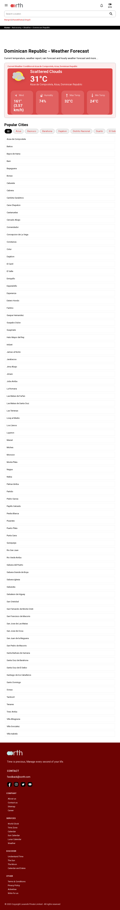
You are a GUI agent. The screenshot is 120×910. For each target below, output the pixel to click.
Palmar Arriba (13, 484)
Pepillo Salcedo (14, 506)
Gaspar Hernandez (15, 315)
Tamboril (11, 697)
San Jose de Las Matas (17, 623)
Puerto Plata (12, 528)
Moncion (11, 455)
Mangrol (7, 20)
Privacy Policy (14, 885)
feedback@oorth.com (18, 776)
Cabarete (11, 183)
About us (12, 799)
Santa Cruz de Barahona (17, 660)
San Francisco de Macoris (18, 616)
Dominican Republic (41, 28)
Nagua (10, 469)
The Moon (12, 864)
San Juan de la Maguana (18, 638)
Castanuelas (12, 212)
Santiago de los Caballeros (19, 675)
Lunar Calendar (14, 839)
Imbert (9, 344)
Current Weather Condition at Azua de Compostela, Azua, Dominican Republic (42, 66)
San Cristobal (13, 601)
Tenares (10, 704)
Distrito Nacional (81, 131)
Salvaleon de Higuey (16, 594)
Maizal (10, 440)
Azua (18, 131)
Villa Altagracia (13, 719)
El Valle (10, 271)
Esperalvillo (12, 286)
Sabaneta (11, 587)
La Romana (12, 389)
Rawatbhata (18, 20)
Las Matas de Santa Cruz (18, 403)
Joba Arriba (12, 381)
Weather (27, 28)
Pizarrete (11, 521)
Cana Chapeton (13, 205)
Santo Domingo (14, 682)
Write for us (13, 893)
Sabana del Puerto (15, 565)
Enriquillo (11, 278)
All (8, 131)
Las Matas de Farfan (16, 396)
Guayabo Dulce (13, 322)
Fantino (10, 308)
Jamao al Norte (13, 352)
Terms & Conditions (16, 881)
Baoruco (31, 131)
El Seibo (113, 131)
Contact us (13, 802)
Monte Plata (12, 462)
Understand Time (15, 856)
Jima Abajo (12, 366)
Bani (9, 161)
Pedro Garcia (12, 499)
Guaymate (11, 330)
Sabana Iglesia (13, 579)
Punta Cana (12, 535)
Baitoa (9, 146)
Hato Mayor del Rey (15, 337)
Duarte (99, 131)
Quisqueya (11, 543)
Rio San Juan (12, 550)
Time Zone (12, 827)
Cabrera (10, 190)
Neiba (9, 477)
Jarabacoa (11, 359)
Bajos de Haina (13, 154)
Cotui (9, 249)
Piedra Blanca (13, 513)
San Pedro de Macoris (17, 645)
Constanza (11, 242)
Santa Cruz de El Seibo (17, 667)
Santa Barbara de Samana (18, 653)
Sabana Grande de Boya (17, 572)
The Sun (11, 860)
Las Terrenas (12, 411)
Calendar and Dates (16, 868)
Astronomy (16, 28)
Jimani (10, 374)
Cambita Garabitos (15, 198)
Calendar (12, 831)
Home (7, 28)
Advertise (12, 889)
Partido (10, 491)
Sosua (9, 690)
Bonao (10, 176)
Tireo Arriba (12, 712)
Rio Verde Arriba (14, 557)
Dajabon (62, 131)
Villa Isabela (12, 734)
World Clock (13, 824)
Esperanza (11, 293)
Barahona (47, 131)
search (111, 14)
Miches (10, 447)
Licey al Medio (13, 418)
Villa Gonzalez (13, 726)
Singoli (27, 20)
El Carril (10, 264)
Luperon (10, 433)
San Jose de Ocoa (15, 631)
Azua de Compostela (16, 139)
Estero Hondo (13, 300)
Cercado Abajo (13, 220)
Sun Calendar (14, 835)
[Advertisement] (60, 38)
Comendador (13, 227)
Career (11, 810)
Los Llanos (12, 425)
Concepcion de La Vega (17, 234)
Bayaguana (12, 168)
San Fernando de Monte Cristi (20, 609)
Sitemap (11, 806)
